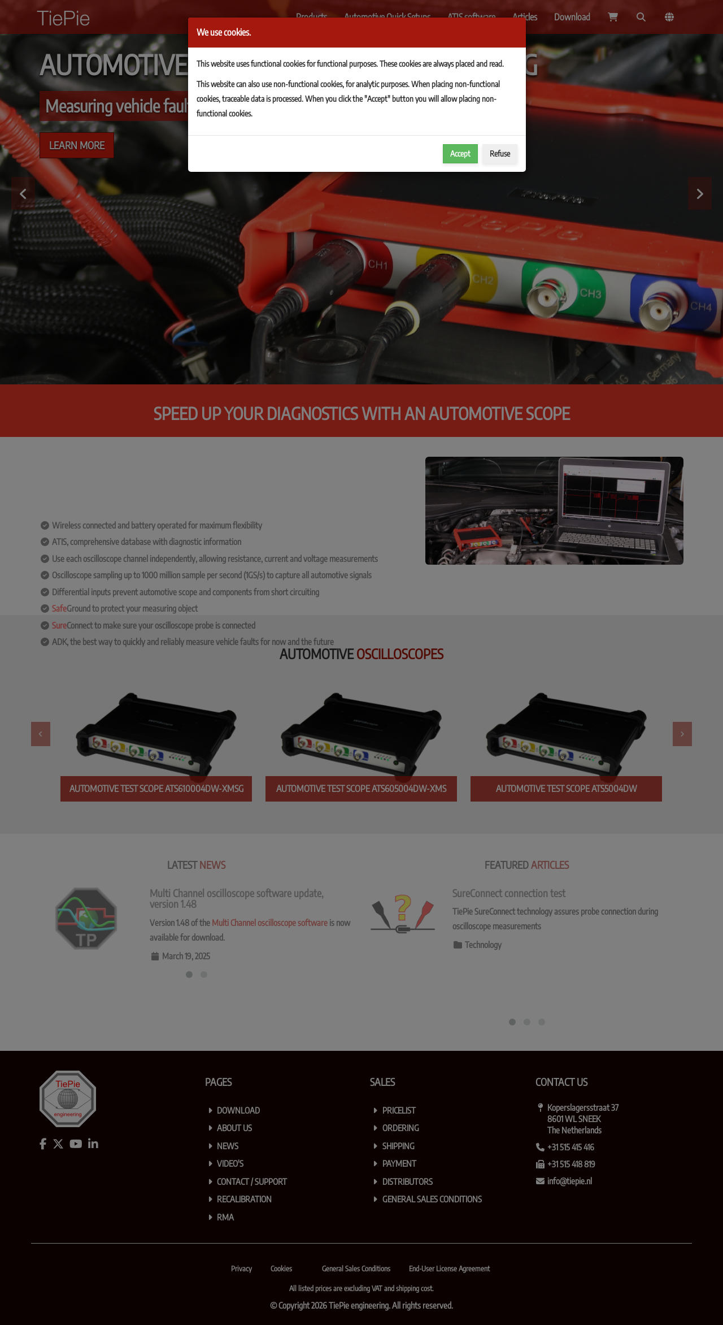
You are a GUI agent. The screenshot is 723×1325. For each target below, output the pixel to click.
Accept (460, 153)
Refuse (500, 153)
